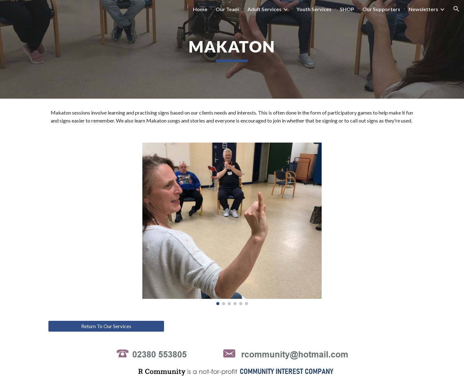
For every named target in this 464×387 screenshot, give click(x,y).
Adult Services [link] (264, 9)
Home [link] (200, 9)
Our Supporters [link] (381, 9)
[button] (456, 9)
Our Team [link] (227, 9)
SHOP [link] (347, 9)
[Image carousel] (231, 224)
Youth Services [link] (314, 9)
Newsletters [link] (423, 9)
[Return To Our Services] (106, 326)
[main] (232, 49)
